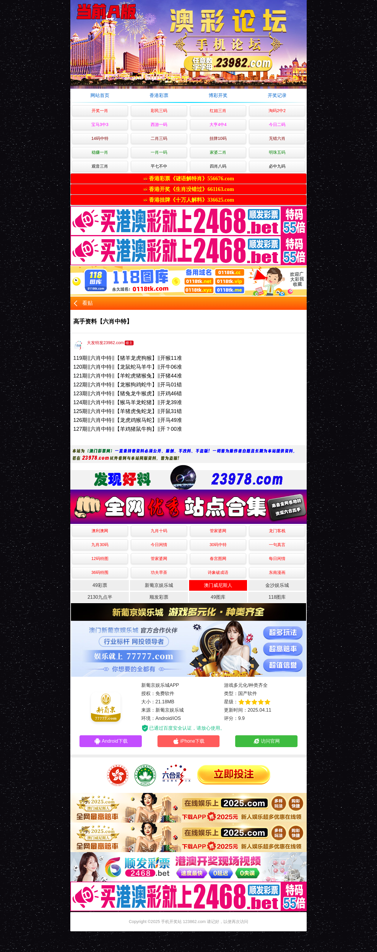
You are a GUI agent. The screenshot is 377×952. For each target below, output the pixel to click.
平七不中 (159, 166)
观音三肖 (100, 166)
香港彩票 (159, 95)
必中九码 (277, 166)
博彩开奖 (218, 95)
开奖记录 (277, 95)
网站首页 (99, 95)
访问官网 (266, 741)
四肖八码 (218, 166)
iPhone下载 (189, 741)
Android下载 (111, 741)
